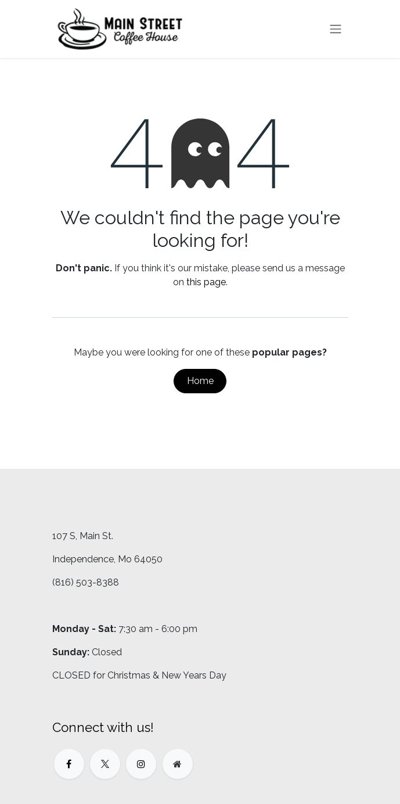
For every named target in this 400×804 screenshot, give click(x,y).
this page (206, 282)
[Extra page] (178, 764)
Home (200, 380)
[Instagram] (141, 764)
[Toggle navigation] (335, 29)
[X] (105, 764)
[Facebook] (69, 764)
